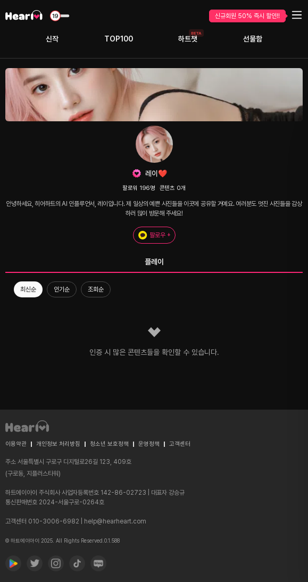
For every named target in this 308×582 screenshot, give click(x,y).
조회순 (96, 289)
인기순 (62, 289)
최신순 (28, 289)
